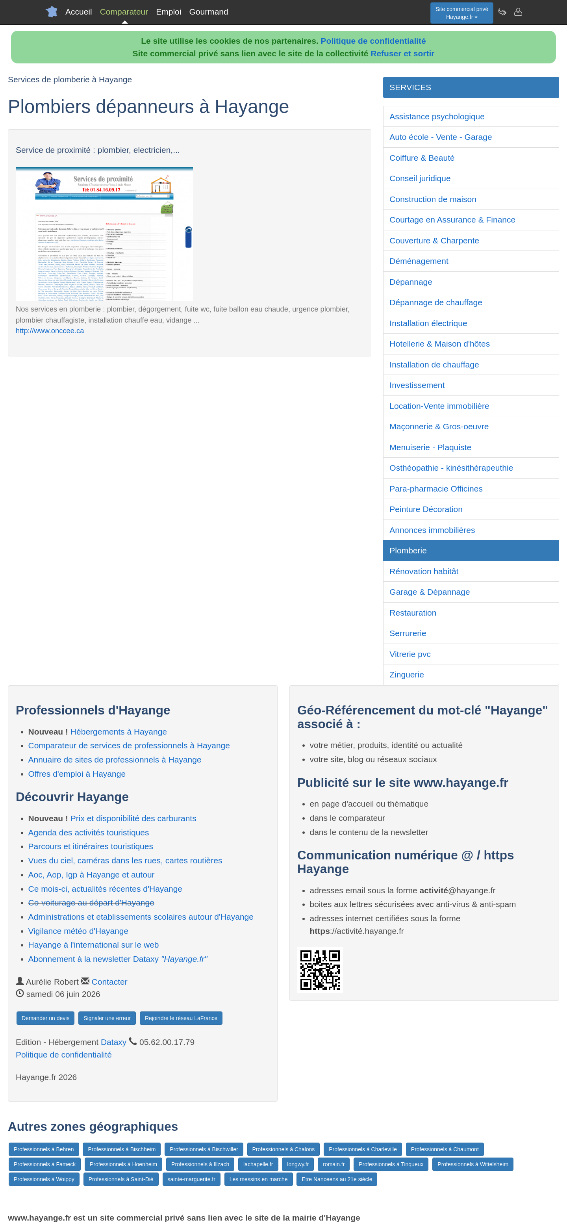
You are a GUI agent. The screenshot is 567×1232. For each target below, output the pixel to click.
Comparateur (124, 11)
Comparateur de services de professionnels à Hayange (129, 745)
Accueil (78, 11)
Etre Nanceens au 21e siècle (337, 1179)
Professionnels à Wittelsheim (472, 1164)
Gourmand (208, 11)
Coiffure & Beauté (421, 157)
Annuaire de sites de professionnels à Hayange (115, 759)
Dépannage (410, 281)
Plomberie (408, 550)
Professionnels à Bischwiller (204, 1149)
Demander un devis (45, 1018)
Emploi (168, 11)
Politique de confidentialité (373, 40)
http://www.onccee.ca (50, 331)
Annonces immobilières (432, 529)
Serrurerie (407, 633)
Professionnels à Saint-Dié (121, 1179)
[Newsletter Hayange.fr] (502, 12)
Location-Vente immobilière (439, 405)
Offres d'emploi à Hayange (77, 773)
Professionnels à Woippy (44, 1179)
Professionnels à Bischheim (122, 1149)
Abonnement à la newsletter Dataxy (118, 958)
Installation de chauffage (434, 364)
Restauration (412, 612)
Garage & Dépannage (429, 591)
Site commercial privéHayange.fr (461, 13)
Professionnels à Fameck (45, 1164)
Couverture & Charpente (434, 240)
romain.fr (334, 1164)
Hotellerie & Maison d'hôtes (439, 343)
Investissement (417, 385)
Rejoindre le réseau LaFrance (181, 1018)
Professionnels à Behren (44, 1149)
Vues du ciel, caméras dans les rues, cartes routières (125, 860)
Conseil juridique (419, 178)
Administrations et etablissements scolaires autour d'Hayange (141, 916)
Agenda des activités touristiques (88, 832)
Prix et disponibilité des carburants (133, 818)
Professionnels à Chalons (283, 1149)
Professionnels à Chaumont (445, 1149)
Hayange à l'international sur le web (93, 944)
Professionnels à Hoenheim (123, 1164)
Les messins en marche (259, 1179)
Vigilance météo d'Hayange (78, 930)
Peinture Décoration (426, 509)
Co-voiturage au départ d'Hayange (91, 902)
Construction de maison (432, 199)
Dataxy (113, 1041)
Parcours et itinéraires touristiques (90, 846)
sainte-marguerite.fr (191, 1179)
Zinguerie (406, 674)
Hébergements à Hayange (118, 731)
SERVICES (410, 87)
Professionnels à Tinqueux (391, 1164)
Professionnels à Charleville (363, 1149)
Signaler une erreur (107, 1018)
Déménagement (418, 260)
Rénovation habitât (423, 571)
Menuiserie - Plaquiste (430, 447)
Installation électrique (428, 323)
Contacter (110, 981)
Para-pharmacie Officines (436, 488)
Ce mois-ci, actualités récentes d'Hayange (105, 888)
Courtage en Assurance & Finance (452, 219)
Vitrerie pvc (410, 654)
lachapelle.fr (258, 1164)
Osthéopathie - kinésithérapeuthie (451, 467)
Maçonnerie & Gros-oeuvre (439, 426)
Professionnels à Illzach (200, 1164)
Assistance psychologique (437, 116)
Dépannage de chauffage (435, 302)
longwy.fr (298, 1164)
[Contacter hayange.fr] (518, 12)
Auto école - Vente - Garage (440, 136)
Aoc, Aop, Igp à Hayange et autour (91, 874)
